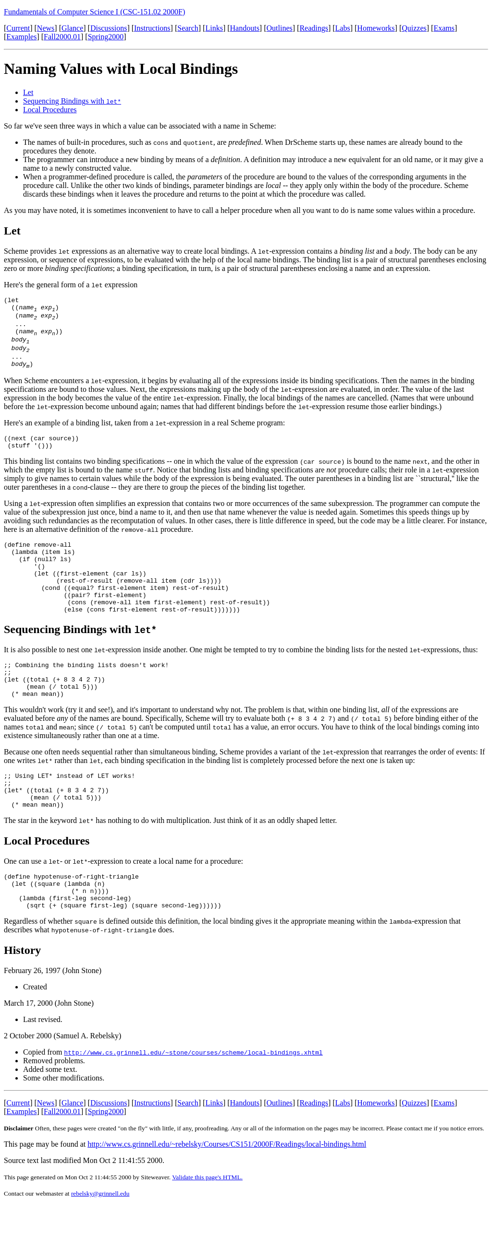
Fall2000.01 (62, 37)
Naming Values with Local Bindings (121, 68)
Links (213, 28)
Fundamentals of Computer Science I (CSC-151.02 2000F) (94, 12)
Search (187, 28)
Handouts (244, 28)
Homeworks (375, 28)
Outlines (280, 28)
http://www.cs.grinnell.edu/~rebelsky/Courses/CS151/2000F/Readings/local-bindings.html (226, 1196)
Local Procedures (50, 110)
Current (18, 28)
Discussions (108, 28)
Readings (313, 28)
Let (28, 92)
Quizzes (414, 28)
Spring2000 (106, 37)
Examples (21, 37)
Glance (72, 28)
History (22, 1002)
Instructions (152, 28)
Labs (342, 28)
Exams (444, 28)
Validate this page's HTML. (207, 1229)
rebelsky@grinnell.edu (100, 1245)
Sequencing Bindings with (72, 101)
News (45, 28)
